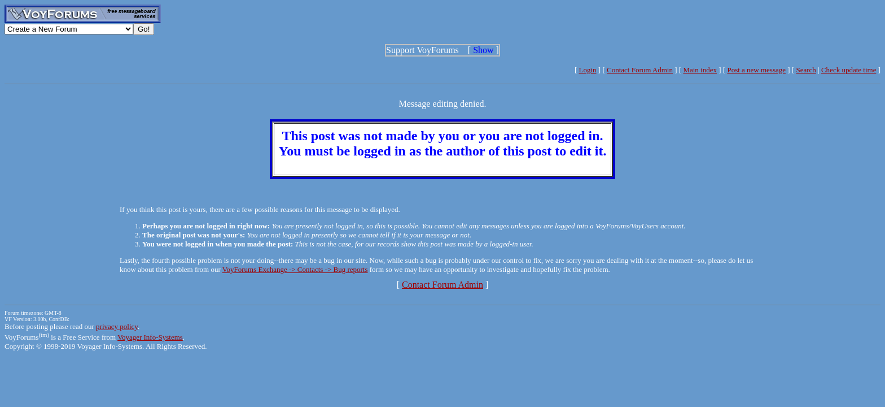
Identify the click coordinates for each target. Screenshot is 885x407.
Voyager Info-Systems (150, 337)
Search (806, 70)
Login (588, 70)
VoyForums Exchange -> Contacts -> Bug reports (295, 269)
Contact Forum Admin (640, 70)
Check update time (848, 70)
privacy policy (117, 326)
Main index (700, 70)
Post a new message (756, 70)
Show (483, 50)
